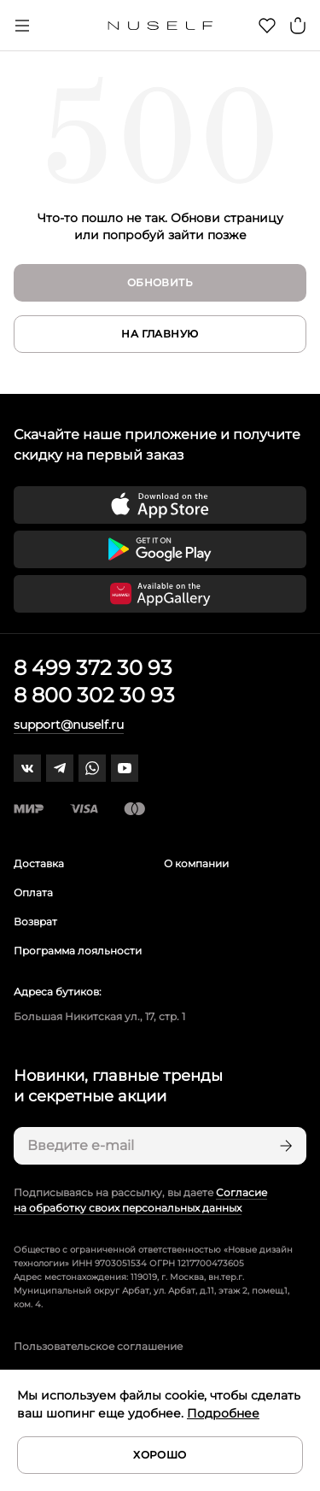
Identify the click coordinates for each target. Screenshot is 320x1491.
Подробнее (223, 1413)
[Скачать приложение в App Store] (160, 505)
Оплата (33, 892)
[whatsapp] (92, 768)
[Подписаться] (284, 1146)
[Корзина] (297, 25)
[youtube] (124, 768)
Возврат (35, 921)
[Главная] (160, 25)
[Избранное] (267, 25)
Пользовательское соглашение (98, 1346)
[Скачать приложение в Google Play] (160, 549)
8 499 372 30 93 (93, 667)
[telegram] (59, 768)
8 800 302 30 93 (94, 695)
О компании (196, 863)
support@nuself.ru (69, 724)
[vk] (27, 768)
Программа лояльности (78, 950)
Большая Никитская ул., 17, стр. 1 (99, 1016)
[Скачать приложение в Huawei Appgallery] (160, 594)
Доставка (39, 863)
